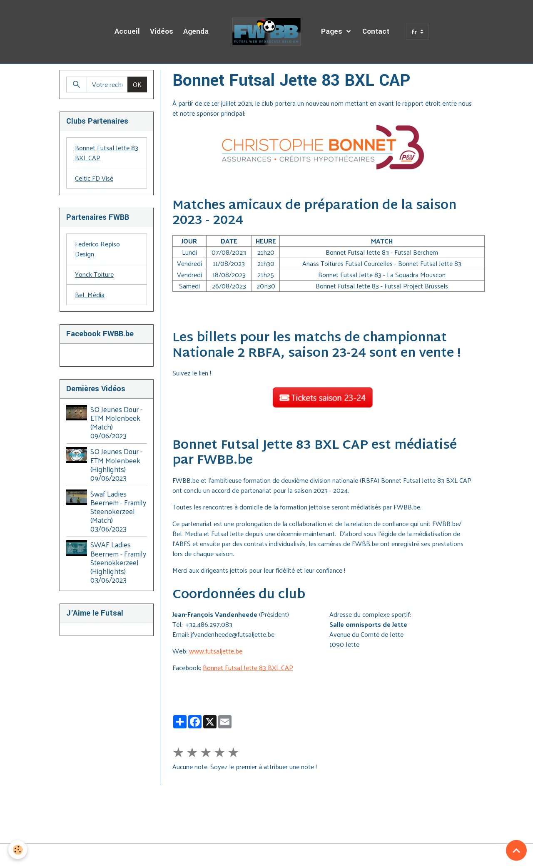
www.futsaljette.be (215, 651)
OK (137, 84)
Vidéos (161, 31)
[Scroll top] (516, 850)
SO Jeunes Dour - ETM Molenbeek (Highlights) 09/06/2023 (116, 464)
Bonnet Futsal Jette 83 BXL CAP (248, 667)
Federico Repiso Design (97, 249)
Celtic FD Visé (94, 178)
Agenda (196, 31)
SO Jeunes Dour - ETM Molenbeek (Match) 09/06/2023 (116, 422)
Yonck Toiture (94, 274)
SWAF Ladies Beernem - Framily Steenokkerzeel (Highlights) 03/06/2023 (118, 562)
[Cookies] (17, 849)
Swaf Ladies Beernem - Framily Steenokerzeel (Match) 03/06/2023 (118, 511)
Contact (375, 31)
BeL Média (90, 294)
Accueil (127, 31)
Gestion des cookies (266, 855)
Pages (332, 31)
